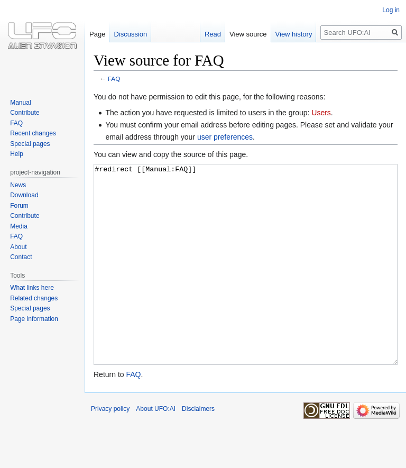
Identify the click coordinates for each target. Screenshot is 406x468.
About (18, 247)
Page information (34, 319)
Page (97, 34)
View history (293, 34)
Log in (391, 10)
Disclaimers (198, 448)
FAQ (114, 78)
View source (248, 34)
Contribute (24, 112)
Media (18, 226)
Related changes (34, 298)
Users (321, 112)
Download (24, 195)
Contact (21, 257)
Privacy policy (110, 448)
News (18, 185)
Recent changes (33, 133)
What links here (32, 287)
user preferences (225, 137)
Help (16, 154)
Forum (19, 205)
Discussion (130, 34)
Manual (20, 102)
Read (213, 34)
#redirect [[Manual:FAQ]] (246, 284)
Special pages (30, 144)
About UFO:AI (156, 448)
